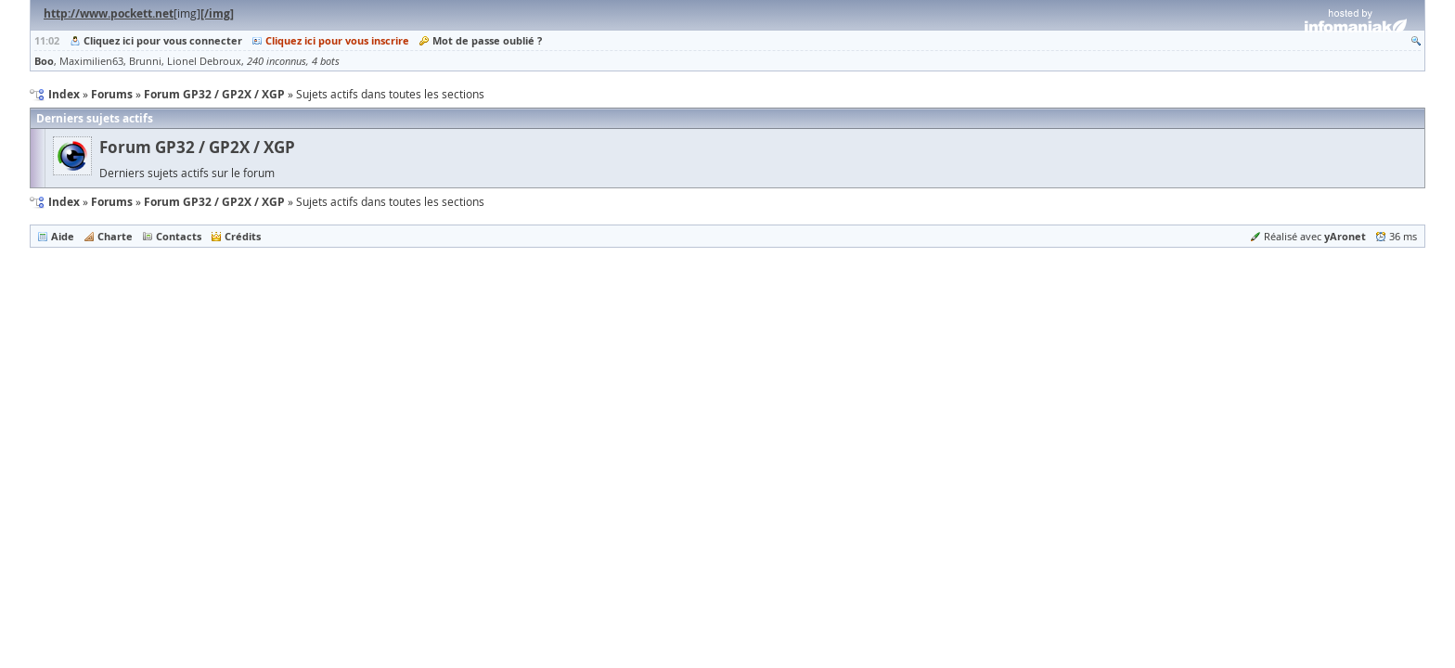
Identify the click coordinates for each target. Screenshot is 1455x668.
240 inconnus (276, 61)
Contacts (178, 236)
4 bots (326, 61)
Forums (112, 202)
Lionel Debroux (204, 61)
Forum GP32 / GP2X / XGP (197, 147)
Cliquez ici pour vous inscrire (337, 40)
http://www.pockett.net (109, 13)
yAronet (1345, 236)
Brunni (145, 61)
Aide (62, 236)
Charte (115, 236)
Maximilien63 (91, 61)
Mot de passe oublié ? (487, 40)
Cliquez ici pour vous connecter (163, 40)
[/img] (217, 13)
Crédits (243, 236)
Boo (44, 61)
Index (64, 202)
